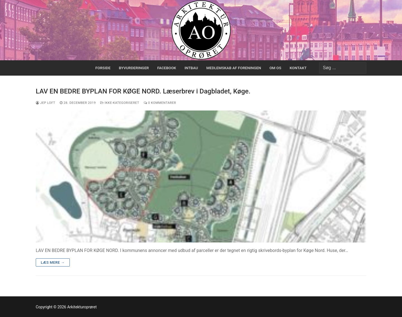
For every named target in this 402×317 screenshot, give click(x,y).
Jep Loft (45, 103)
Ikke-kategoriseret (119, 103)
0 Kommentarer (160, 103)
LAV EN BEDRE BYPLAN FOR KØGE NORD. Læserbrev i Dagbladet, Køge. (143, 91)
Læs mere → (53, 262)
